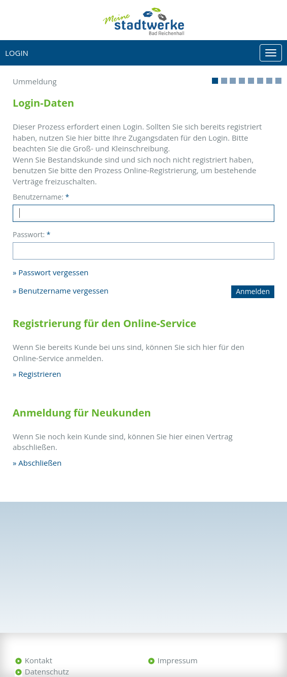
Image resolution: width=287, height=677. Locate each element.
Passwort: (32, 234)
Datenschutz (47, 671)
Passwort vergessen (53, 272)
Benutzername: (41, 197)
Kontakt (38, 660)
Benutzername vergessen (63, 290)
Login (16, 53)
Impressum (178, 660)
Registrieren (39, 374)
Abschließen (39, 463)
